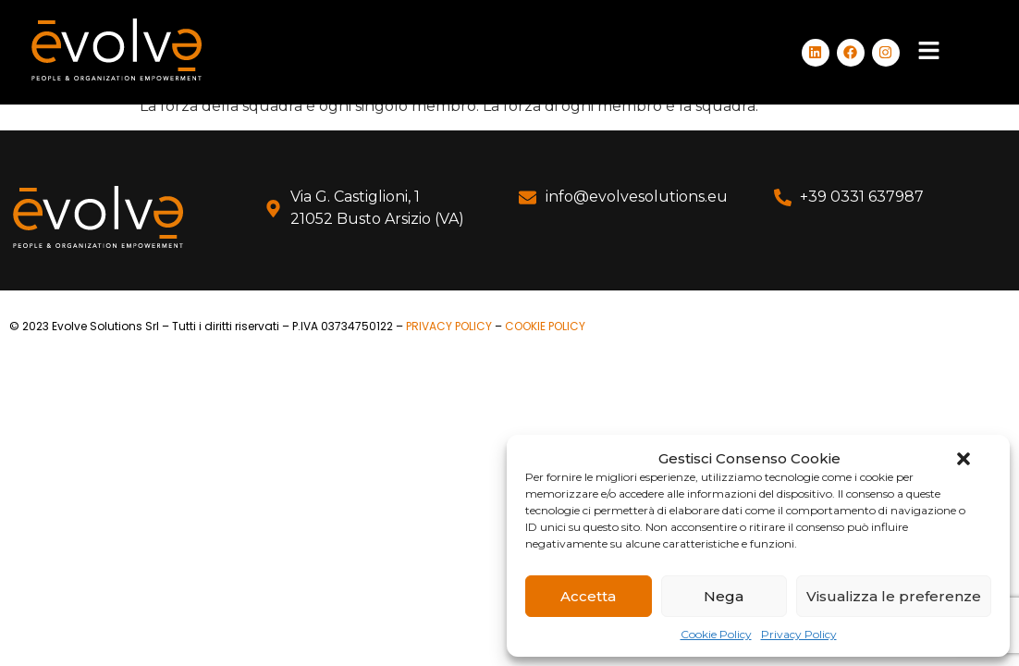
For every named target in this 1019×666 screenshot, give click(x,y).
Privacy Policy (799, 634)
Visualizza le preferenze (893, 596)
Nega (723, 596)
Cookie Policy (716, 634)
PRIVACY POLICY (449, 326)
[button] (963, 459)
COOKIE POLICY (545, 326)
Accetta (588, 596)
